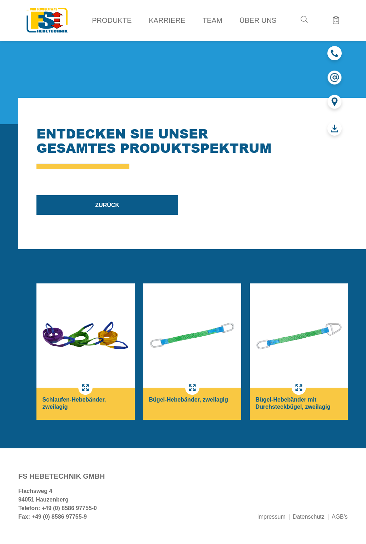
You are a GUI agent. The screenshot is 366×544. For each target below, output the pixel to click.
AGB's (340, 517)
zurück (107, 205)
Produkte (112, 20)
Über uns (257, 20)
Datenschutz (309, 517)
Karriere (167, 20)
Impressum (271, 517)
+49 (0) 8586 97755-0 (69, 508)
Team (213, 20)
